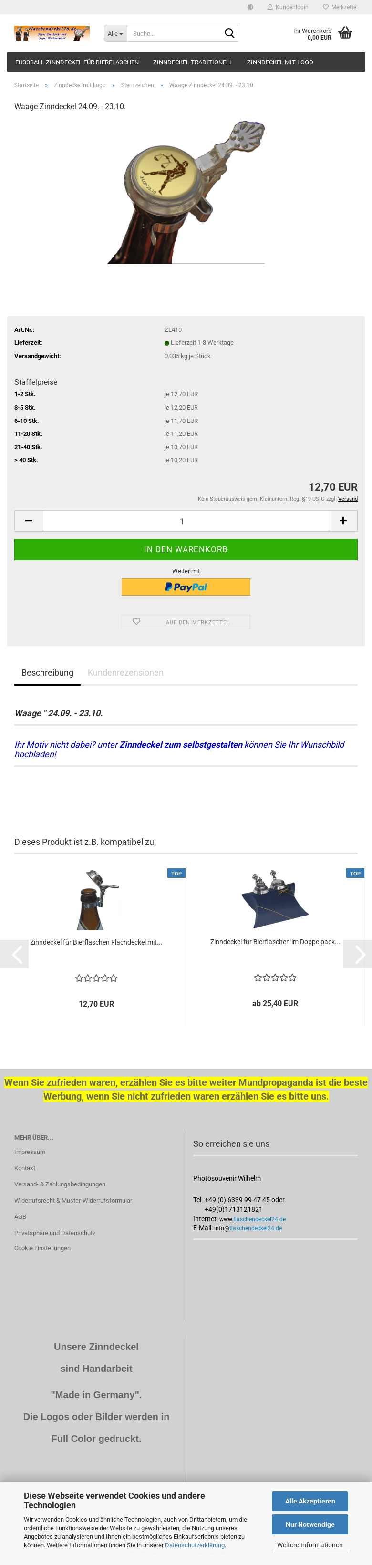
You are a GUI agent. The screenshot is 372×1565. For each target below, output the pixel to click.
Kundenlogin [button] (288, 7)
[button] (250, 7)
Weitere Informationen (310, 1545)
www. (226, 1219)
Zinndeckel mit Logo (280, 62)
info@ (221, 1228)
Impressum (29, 1151)
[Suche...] (115, 33)
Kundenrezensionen (126, 673)
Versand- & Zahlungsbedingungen (59, 1184)
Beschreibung (47, 673)
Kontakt (24, 1168)
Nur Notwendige (310, 1524)
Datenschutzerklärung (195, 1545)
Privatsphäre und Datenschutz (54, 1232)
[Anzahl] (186, 521)
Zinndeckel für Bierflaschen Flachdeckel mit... (96, 942)
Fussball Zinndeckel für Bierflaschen (77, 62)
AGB (20, 1216)
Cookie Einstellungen (42, 1248)
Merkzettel (340, 7)
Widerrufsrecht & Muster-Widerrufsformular (73, 1200)
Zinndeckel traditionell (193, 62)
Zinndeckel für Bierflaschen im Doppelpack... (275, 942)
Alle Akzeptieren (310, 1501)
